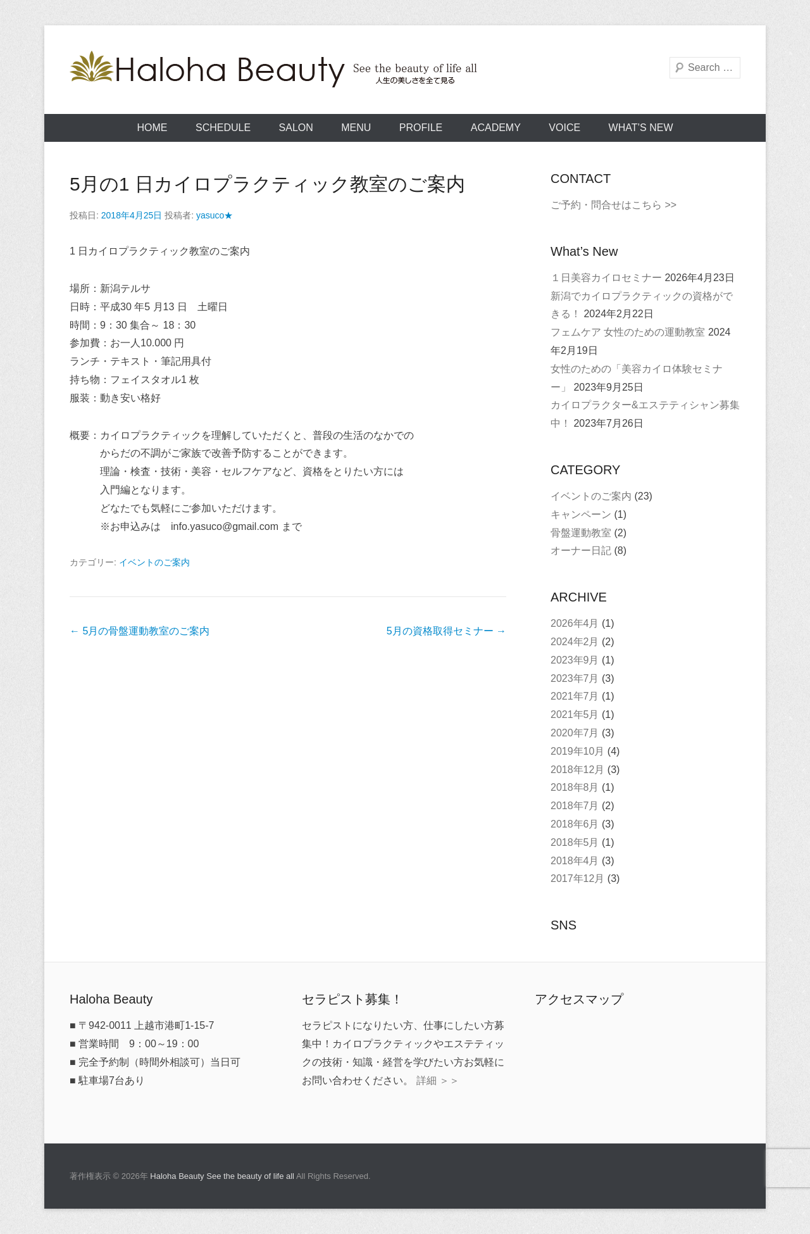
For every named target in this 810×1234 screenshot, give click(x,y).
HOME (152, 127)
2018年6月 (575, 824)
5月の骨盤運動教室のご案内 (139, 631)
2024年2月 (575, 641)
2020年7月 (575, 732)
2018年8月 (575, 787)
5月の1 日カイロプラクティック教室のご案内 (267, 183)
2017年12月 (577, 878)
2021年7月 (575, 696)
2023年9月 (575, 660)
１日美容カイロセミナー (606, 277)
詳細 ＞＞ (437, 1080)
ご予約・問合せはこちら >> (613, 204)
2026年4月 (575, 623)
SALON (296, 127)
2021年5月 (575, 714)
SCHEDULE (223, 127)
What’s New (641, 127)
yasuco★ (214, 215)
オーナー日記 (581, 550)
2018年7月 (575, 805)
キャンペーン (581, 514)
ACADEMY (496, 127)
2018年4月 (575, 860)
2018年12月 (577, 769)
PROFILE (420, 127)
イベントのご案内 (154, 562)
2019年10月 (577, 751)
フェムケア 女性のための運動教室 (628, 332)
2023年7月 (575, 678)
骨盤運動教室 (581, 532)
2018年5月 (575, 842)
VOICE (564, 127)
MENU (356, 127)
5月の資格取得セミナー (446, 631)
